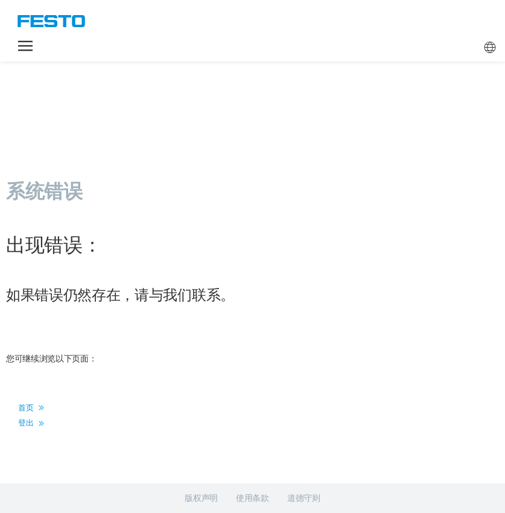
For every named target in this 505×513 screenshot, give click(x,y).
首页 (31, 407)
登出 (31, 422)
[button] (25, 46)
